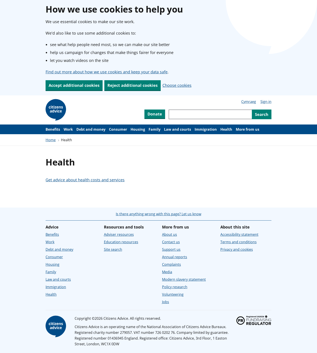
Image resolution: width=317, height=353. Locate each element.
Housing (138, 129)
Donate (154, 114)
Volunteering (173, 294)
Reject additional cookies (132, 85)
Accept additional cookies (74, 85)
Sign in (265, 101)
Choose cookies (177, 85)
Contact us (171, 242)
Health (226, 129)
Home (51, 139)
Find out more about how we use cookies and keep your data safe (107, 71)
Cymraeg (248, 101)
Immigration (206, 129)
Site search (113, 249)
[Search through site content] (210, 114)
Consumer (118, 129)
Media (167, 271)
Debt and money (90, 129)
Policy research (174, 286)
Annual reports (174, 257)
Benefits (53, 129)
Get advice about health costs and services (85, 179)
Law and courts (177, 129)
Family (154, 129)
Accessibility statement (239, 234)
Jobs (165, 301)
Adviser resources (119, 234)
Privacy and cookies (236, 249)
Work (68, 129)
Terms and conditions (238, 242)
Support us (171, 249)
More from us (247, 129)
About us (169, 234)
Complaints (171, 264)
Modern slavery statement (184, 279)
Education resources (121, 242)
